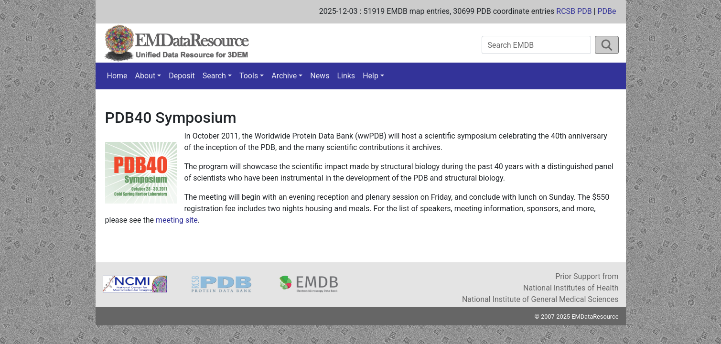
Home (117, 75)
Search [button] (214, 75)
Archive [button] (284, 75)
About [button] (145, 75)
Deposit (181, 75)
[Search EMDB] (536, 45)
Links (346, 75)
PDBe (606, 11)
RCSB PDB (574, 11)
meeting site (177, 220)
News (319, 75)
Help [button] (370, 75)
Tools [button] (248, 75)
